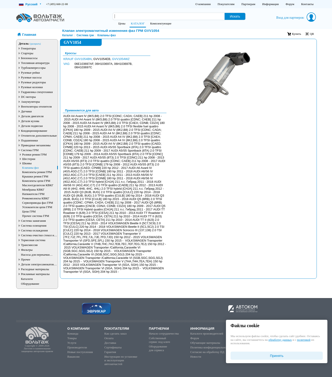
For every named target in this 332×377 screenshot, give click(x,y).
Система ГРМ (30, 150)
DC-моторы (28, 97)
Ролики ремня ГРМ (34, 154)
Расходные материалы (35, 269)
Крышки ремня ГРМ (35, 176)
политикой (303, 339)
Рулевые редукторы (33, 82)
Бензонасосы (29, 58)
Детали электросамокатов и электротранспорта (38, 264)
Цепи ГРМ (29, 211)
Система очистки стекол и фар (37, 235)
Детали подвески (32, 126)
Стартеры (27, 53)
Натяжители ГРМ (33, 194)
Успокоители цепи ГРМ (37, 207)
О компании (202, 4)
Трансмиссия (29, 245)
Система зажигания (33, 220)
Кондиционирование (34, 130)
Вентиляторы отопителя (36, 106)
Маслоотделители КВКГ (37, 185)
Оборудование (30, 283)
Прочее (25, 259)
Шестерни (28, 159)
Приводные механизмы (35, 145)
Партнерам (248, 4)
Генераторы (28, 48)
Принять (277, 356)
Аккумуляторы (30, 101)
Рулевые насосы (31, 77)
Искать (235, 16)
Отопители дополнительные (39, 135)
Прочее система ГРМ (35, 216)
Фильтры (27, 249)
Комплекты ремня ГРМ (37, 172)
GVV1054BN (83, 59)
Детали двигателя (32, 116)
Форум (290, 4)
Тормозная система (33, 240)
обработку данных (280, 339)
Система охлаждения (34, 230)
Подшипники (29, 140)
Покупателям (226, 4)
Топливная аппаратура (35, 63)
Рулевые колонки (32, 87)
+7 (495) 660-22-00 (57, 4)
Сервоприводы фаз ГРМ (37, 202)
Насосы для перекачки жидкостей (35, 254)
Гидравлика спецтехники (37, 92)
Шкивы (27, 163)
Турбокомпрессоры (33, 67)
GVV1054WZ (121, 59)
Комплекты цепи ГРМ (36, 181)
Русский (30, 4)
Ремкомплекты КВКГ (35, 198)
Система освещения (33, 225)
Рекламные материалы (35, 274)
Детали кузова (30, 121)
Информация (270, 4)
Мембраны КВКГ (33, 189)
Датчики (26, 111)
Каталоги (27, 279)
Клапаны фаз (30, 167)
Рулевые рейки (30, 72)
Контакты (307, 4)
